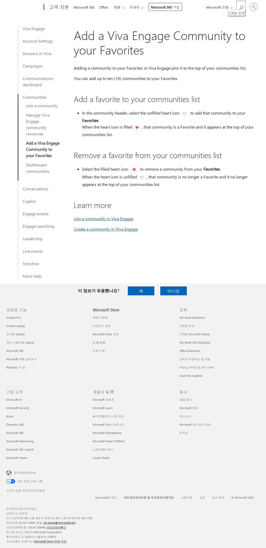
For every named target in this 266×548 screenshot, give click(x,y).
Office (104, 7)
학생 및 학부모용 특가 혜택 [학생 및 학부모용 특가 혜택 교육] (196, 367)
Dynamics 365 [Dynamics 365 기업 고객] (15, 424)
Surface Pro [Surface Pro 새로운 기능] (13, 317)
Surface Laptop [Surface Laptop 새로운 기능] (15, 326)
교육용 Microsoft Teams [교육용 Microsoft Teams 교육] (194, 334)
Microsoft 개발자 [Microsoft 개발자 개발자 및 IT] (103, 400)
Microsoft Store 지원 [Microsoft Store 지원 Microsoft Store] (106, 334)
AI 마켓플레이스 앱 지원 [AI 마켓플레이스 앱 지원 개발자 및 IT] (108, 416)
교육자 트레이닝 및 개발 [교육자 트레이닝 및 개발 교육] (194, 359)
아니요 (173, 290)
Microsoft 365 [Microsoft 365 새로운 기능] (15, 351)
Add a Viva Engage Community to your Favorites (42, 149)
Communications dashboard (38, 81)
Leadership (32, 238)
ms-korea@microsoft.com (59, 523)
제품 (119, 7)
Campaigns (33, 66)
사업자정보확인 (56, 527)
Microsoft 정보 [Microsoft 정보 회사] (188, 408)
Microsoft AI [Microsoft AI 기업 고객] (14, 400)
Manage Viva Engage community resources (37, 124)
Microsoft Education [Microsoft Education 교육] (192, 317)
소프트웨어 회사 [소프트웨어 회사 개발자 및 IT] (103, 449)
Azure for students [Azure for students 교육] (191, 376)
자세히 (137, 7)
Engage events (36, 213)
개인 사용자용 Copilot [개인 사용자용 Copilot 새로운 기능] (20, 342)
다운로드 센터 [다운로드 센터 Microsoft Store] (102, 326)
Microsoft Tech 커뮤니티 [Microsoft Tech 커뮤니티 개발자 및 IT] (108, 424)
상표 (202, 497)
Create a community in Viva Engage (106, 229)
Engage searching (38, 226)
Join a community (42, 105)
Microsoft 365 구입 (168, 7)
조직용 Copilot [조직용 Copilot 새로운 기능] (15, 334)
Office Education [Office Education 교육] (189, 351)
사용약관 (186, 497)
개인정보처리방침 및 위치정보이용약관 (149, 497)
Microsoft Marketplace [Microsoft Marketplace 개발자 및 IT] (107, 433)
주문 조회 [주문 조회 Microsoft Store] (99, 351)
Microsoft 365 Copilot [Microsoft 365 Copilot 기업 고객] (20, 449)
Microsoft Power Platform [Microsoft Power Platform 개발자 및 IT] (109, 441)
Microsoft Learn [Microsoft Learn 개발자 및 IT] (102, 408)
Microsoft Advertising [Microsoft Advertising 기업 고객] (19, 441)
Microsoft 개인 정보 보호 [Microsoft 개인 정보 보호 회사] (195, 424)
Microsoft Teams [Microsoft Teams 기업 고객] (16, 458)
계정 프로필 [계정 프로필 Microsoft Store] (100, 317)
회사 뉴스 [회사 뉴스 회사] (185, 416)
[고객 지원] (58, 7)
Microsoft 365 (84, 7)
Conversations (35, 188)
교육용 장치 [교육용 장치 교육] (187, 326)
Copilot (29, 201)
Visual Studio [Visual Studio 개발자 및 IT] (101, 458)
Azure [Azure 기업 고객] (10, 416)
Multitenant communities (37, 168)
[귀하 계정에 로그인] (253, 7)
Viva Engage (34, 28)
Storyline (31, 263)
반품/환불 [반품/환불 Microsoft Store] (99, 342)
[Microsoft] (24, 7)
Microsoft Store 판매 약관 (50, 541)
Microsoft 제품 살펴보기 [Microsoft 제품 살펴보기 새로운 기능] (21, 359)
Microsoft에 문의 (106, 497)
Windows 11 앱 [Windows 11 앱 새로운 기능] (15, 367)
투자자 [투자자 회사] (183, 433)
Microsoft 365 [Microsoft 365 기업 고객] (15, 433)
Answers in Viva (37, 53)
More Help (32, 276)
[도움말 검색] (241, 6)
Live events (33, 251)
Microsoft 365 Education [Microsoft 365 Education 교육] (194, 342)
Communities (35, 97)
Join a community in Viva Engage (103, 218)
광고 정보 (218, 497)
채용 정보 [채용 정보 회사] (185, 400)
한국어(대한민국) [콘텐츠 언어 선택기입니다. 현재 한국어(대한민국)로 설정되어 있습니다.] (25, 473)
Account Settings (38, 41)
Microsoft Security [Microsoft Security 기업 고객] (17, 408)
